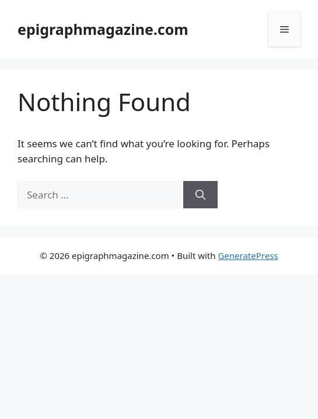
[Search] (200, 195)
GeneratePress (248, 255)
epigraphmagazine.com (103, 29)
